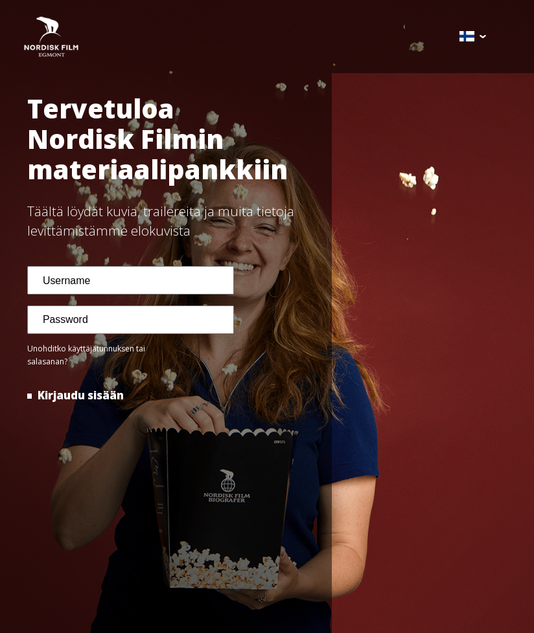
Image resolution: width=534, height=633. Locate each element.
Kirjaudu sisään (79, 395)
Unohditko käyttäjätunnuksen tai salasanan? (86, 355)
